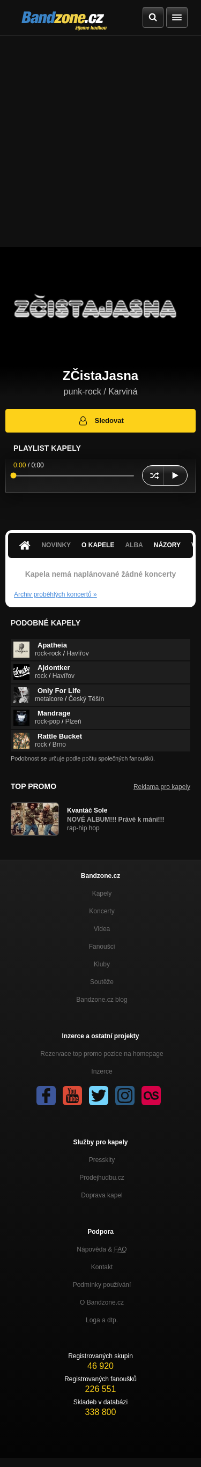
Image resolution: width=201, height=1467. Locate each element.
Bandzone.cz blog (101, 999)
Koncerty (101, 911)
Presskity (102, 1160)
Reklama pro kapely (161, 787)
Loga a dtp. (102, 1320)
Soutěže (102, 982)
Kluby (102, 964)
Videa (102, 929)
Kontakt (102, 1267)
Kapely (102, 893)
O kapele (97, 545)
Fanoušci (102, 946)
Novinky (56, 545)
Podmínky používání (102, 1285)
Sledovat (100, 421)
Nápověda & (101, 1249)
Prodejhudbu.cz (101, 1177)
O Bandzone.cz (102, 1302)
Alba (134, 545)
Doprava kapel (101, 1195)
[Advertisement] (100, 141)
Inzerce (101, 1071)
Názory (167, 545)
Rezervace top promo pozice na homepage (101, 1054)
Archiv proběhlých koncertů (55, 594)
